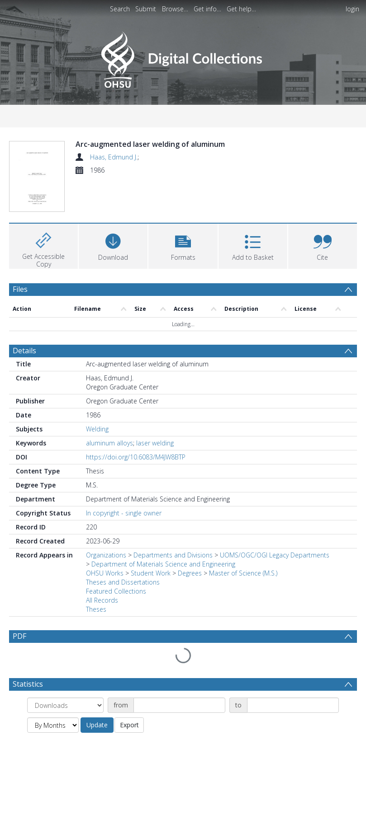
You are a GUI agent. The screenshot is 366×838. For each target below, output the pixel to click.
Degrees (190, 573)
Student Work (151, 573)
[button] (182, 245)
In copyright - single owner (124, 513)
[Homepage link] (183, 57)
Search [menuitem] (120, 9)
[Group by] (65, 705)
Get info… (207, 9)
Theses (96, 609)
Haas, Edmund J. (114, 157)
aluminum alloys (109, 443)
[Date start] (179, 705)
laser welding (155, 443)
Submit (145, 9)
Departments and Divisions (173, 555)
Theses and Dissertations (123, 582)
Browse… (175, 9)
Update (97, 725)
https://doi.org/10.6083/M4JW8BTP (135, 457)
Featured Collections (116, 591)
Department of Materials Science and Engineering (163, 564)
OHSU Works (105, 573)
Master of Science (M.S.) (243, 573)
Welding (97, 429)
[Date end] (293, 705)
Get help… (241, 9)
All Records (102, 600)
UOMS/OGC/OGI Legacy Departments (274, 555)
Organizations (106, 555)
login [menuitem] (352, 9)
